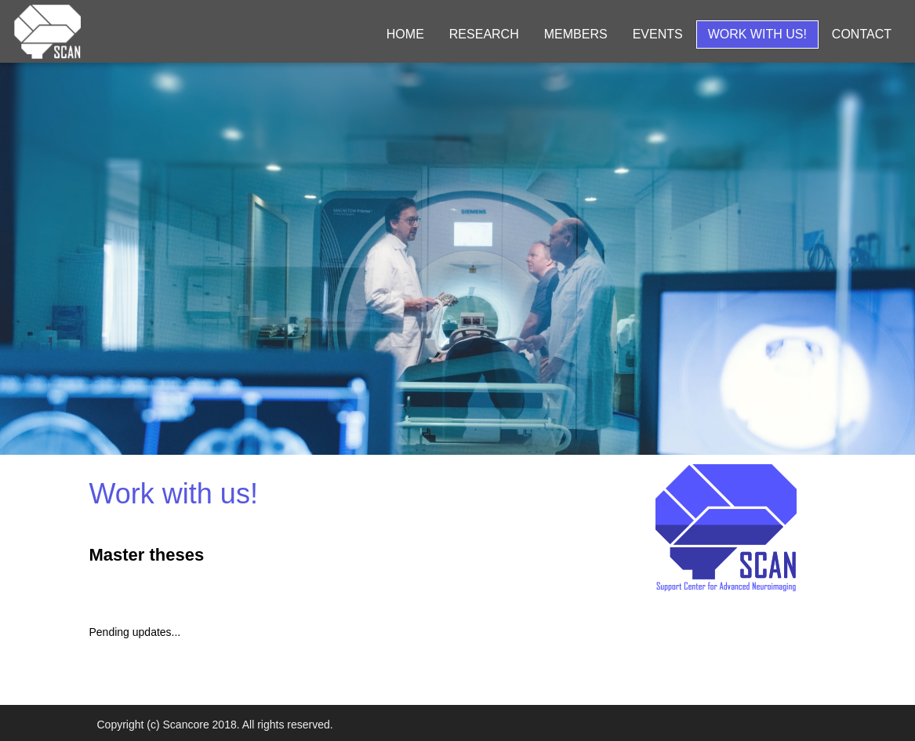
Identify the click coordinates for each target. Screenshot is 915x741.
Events (658, 34)
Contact (861, 34)
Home (405, 34)
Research (484, 34)
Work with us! (757, 34)
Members (576, 34)
